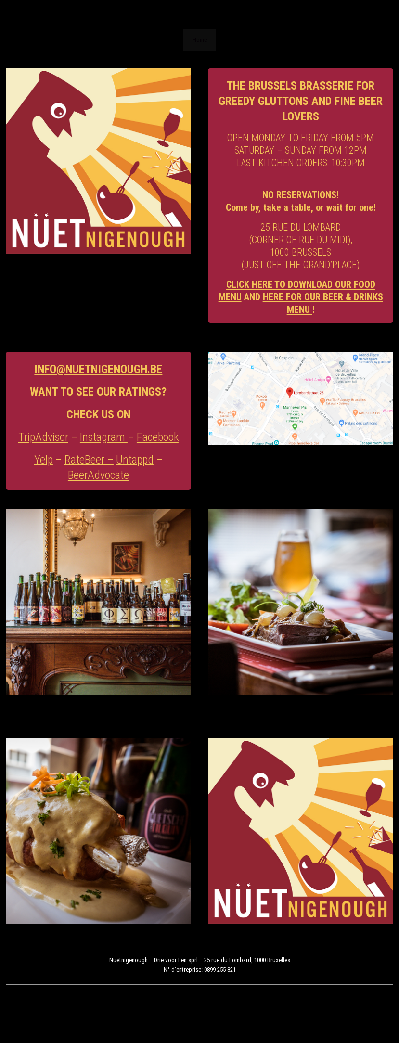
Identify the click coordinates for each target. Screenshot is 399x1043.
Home (200, 39)
